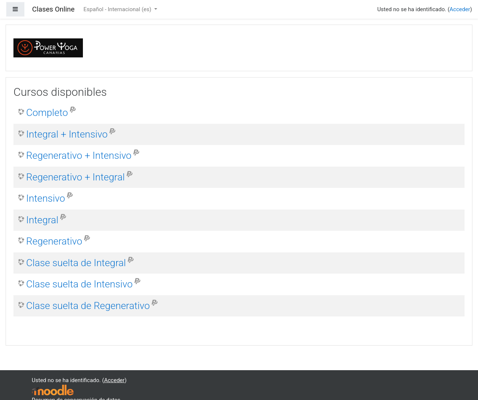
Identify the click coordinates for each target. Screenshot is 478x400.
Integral (42, 220)
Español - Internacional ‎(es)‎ (118, 9)
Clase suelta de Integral (76, 262)
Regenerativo (54, 241)
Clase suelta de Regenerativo (88, 305)
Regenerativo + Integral (75, 177)
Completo (47, 112)
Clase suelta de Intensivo (79, 284)
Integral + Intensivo (67, 134)
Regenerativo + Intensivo (78, 155)
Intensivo (45, 198)
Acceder (460, 9)
